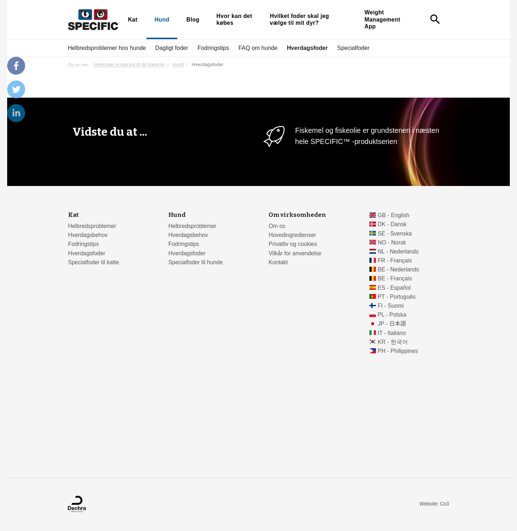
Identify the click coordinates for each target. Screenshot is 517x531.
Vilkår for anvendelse (295, 253)
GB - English (393, 215)
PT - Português (397, 297)
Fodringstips (213, 48)
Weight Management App (382, 19)
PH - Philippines (398, 351)
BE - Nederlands (398, 269)
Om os (277, 226)
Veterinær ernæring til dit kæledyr (129, 64)
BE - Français (395, 278)
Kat (132, 20)
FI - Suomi (391, 306)
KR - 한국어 (393, 342)
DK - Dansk (392, 224)
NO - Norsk (392, 242)
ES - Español (394, 288)
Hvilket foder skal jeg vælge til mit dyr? (299, 19)
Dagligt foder (171, 48)
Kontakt (278, 262)
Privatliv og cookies (293, 244)
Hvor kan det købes (234, 19)
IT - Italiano (392, 333)
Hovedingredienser (292, 235)
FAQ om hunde (258, 48)
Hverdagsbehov (88, 235)
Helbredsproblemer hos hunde (107, 48)
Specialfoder (353, 48)
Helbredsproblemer (92, 226)
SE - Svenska (395, 233)
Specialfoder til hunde (195, 262)
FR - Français (395, 260)
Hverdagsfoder (307, 48)
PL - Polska (392, 315)
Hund (161, 20)
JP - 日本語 (392, 324)
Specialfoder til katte (93, 262)
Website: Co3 (434, 504)
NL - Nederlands (398, 251)
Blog (192, 20)
